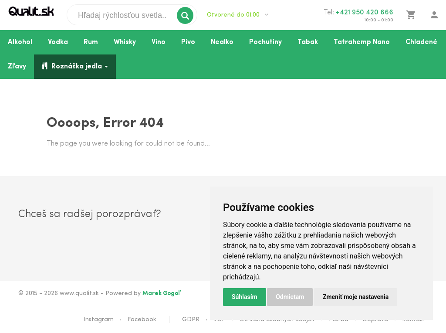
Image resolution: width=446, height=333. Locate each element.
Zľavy (17, 66)
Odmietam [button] (290, 296)
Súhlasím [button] (244, 296)
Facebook (142, 319)
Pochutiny (265, 42)
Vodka (58, 42)
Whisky (125, 42)
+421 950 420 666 (364, 12)
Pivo (188, 42)
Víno (159, 42)
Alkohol (20, 42)
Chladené (421, 42)
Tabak (307, 42)
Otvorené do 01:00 (237, 14)
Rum (91, 42)
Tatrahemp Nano (362, 42)
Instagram (99, 319)
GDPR (190, 319)
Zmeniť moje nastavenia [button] (356, 296)
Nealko (222, 42)
